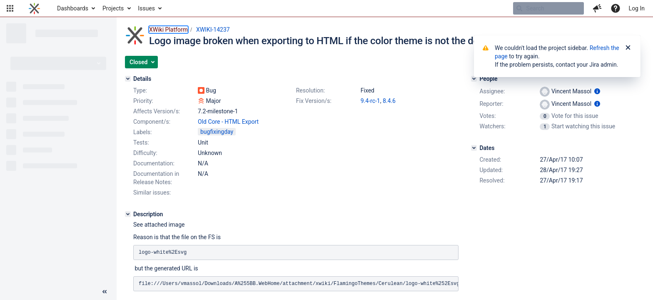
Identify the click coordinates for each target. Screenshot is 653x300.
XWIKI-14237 (213, 29)
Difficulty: (145, 153)
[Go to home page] (34, 8)
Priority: (143, 101)
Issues (146, 8)
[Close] (628, 48)
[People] (474, 79)
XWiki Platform (168, 29)
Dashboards (72, 8)
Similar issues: (152, 192)
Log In (637, 8)
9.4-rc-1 (370, 101)
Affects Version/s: (156, 111)
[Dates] (474, 148)
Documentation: (153, 163)
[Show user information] (597, 91)
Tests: (141, 142)
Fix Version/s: (313, 101)
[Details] (128, 79)
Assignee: (492, 91)
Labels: (142, 132)
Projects (113, 8)
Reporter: (491, 103)
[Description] (128, 214)
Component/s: (151, 121)
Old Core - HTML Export (228, 121)
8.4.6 (389, 101)
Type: (140, 90)
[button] (10, 8)
